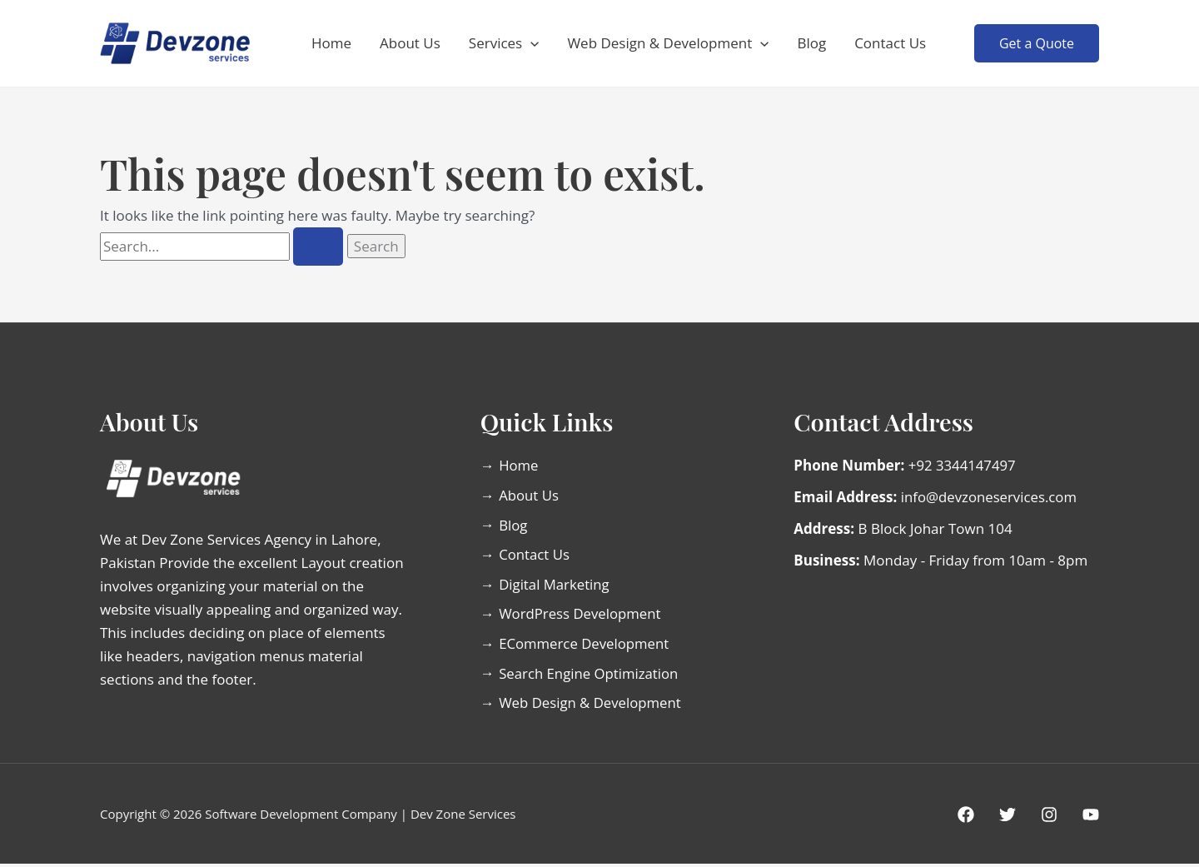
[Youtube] (1090, 818)
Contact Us (890, 42)
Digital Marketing (561, 585)
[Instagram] (1049, 818)
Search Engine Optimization (596, 675)
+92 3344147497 (962, 465)
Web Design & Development (668, 43)
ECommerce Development (591, 645)
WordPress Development (587, 615)
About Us (410, 42)
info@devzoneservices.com (990, 496)
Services (504, 43)
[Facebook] (966, 818)
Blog (811, 42)
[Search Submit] (318, 246)
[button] (530, 43)
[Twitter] (1007, 818)
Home (331, 42)
